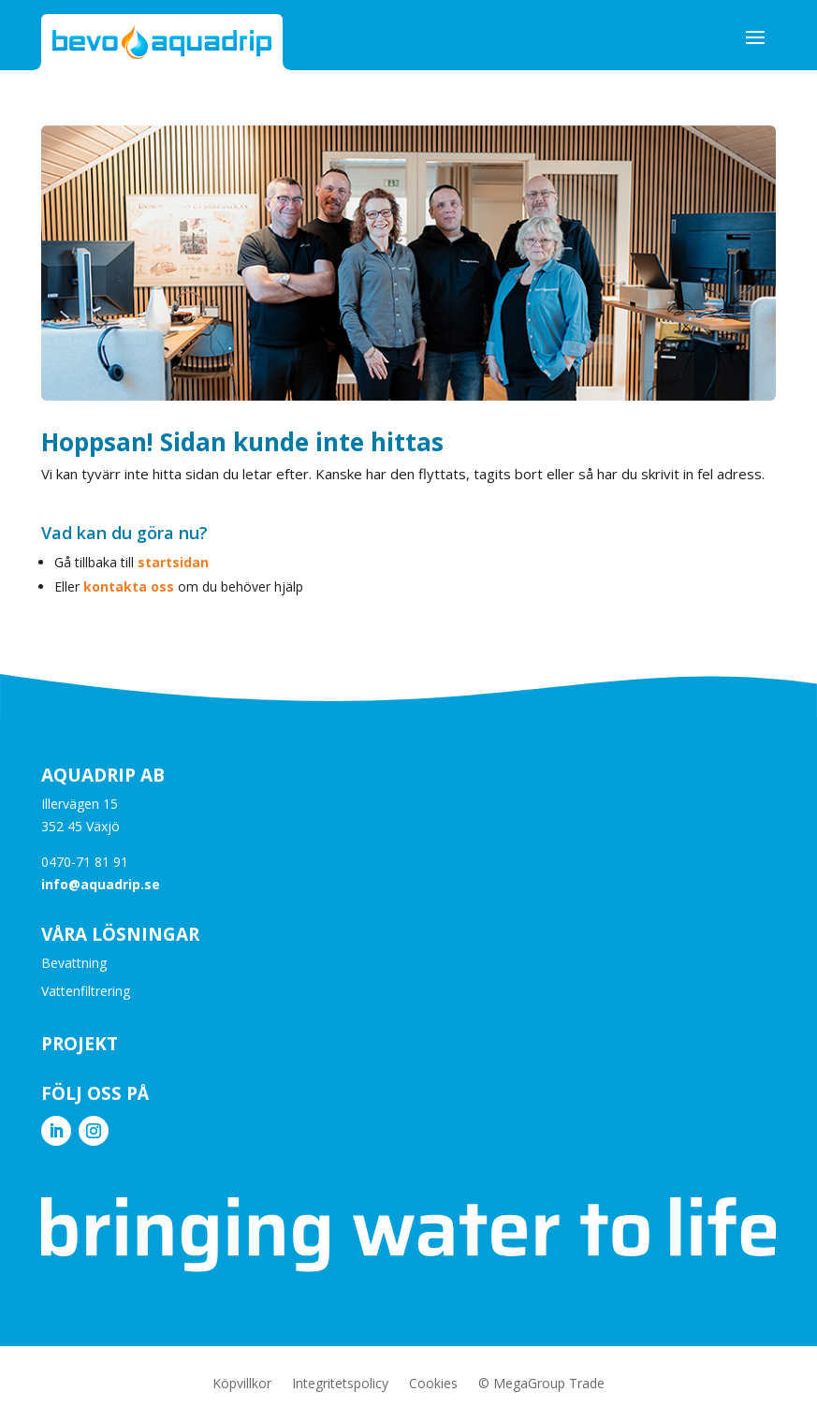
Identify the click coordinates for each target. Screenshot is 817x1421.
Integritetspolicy (340, 1384)
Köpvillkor (241, 1384)
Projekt (79, 1044)
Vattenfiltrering (85, 992)
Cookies (433, 1384)
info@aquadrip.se (100, 884)
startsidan (173, 562)
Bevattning (74, 964)
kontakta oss (128, 586)
